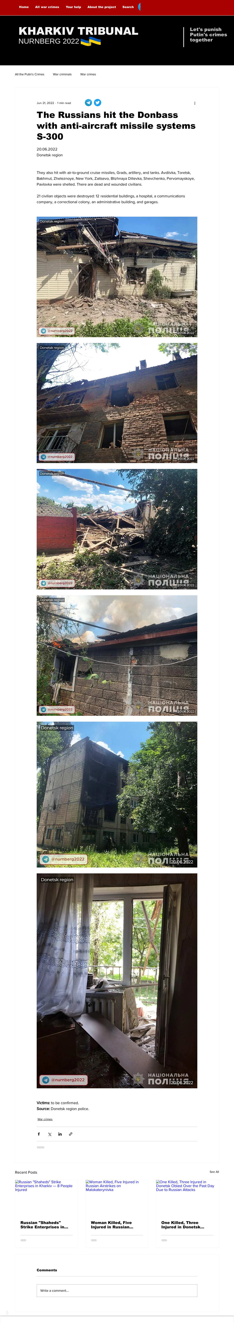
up (7, 1313)
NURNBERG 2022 (48, 41)
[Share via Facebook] (39, 1134)
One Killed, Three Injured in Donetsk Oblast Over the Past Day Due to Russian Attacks (183, 1225)
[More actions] (194, 103)
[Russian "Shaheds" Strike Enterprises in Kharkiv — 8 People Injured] (46, 1197)
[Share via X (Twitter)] (49, 1134)
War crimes (88, 74)
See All (214, 1171)
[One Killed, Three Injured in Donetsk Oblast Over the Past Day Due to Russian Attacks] (187, 1197)
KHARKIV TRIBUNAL (78, 31)
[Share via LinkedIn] (60, 1134)
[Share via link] (71, 1134)
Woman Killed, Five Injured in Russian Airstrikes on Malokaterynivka (111, 1225)
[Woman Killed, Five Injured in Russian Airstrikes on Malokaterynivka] (117, 1197)
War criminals (62, 74)
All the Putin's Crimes (29, 74)
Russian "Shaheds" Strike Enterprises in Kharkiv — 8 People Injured (42, 1225)
